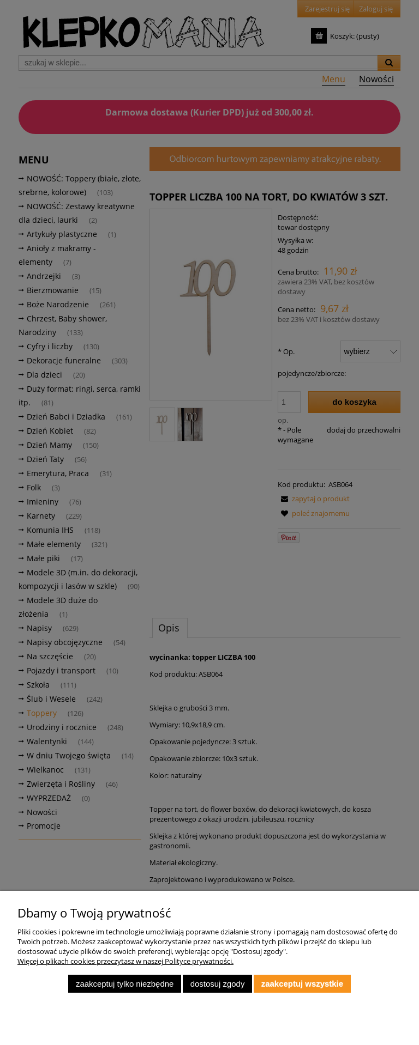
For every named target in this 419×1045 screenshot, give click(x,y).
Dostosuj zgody (217, 983)
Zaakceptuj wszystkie (302, 983)
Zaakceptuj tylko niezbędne (124, 983)
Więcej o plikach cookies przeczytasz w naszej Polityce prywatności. (125, 961)
